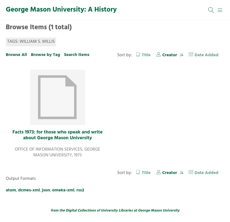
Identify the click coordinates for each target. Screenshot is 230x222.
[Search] (211, 10)
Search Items (76, 54)
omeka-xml (63, 190)
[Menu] (220, 10)
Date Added (206, 55)
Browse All (16, 54)
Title (146, 55)
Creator (170, 55)
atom (11, 190)
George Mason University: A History (61, 9)
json (46, 190)
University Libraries (117, 210)
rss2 (80, 190)
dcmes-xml (29, 190)
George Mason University (159, 210)
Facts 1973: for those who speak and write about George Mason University (57, 135)
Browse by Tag (45, 54)
